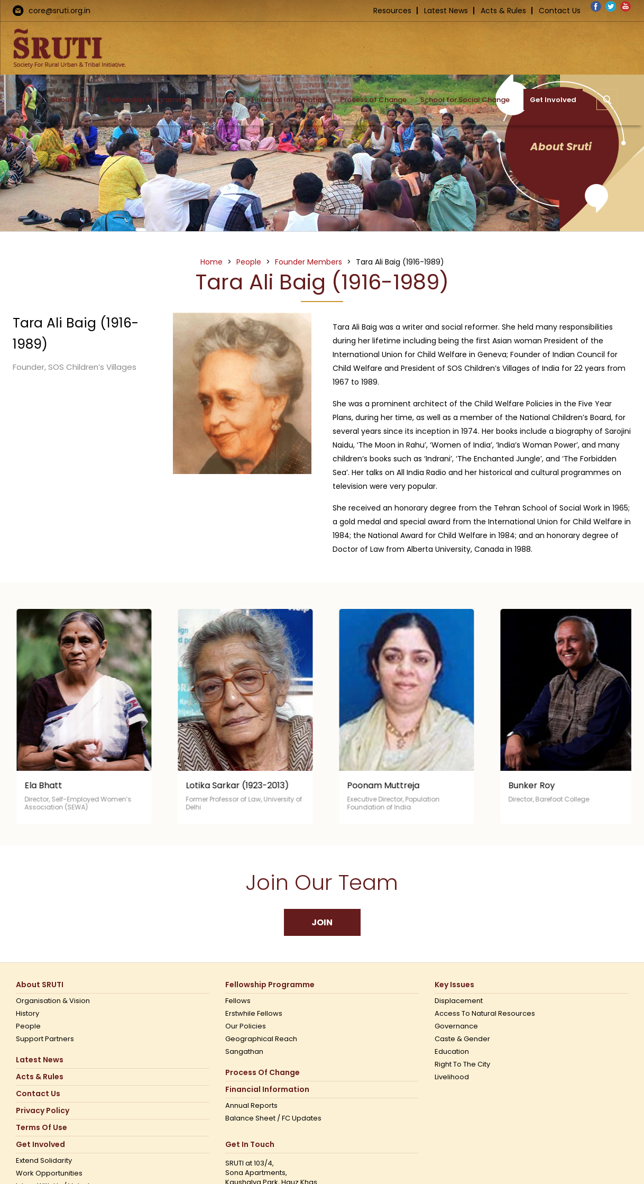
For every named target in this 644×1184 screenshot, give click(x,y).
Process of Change (262, 1073)
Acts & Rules (503, 10)
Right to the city (462, 1064)
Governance (456, 1026)
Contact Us (560, 10)
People (28, 1026)
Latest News (446, 10)
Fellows (238, 1001)
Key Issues (454, 985)
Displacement (459, 1001)
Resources (392, 10)
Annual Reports (251, 1105)
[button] (607, 99)
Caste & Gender (462, 1039)
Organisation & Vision (53, 1001)
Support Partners (45, 1039)
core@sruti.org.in (59, 10)
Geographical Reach (261, 1039)
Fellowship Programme (270, 985)
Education (452, 1052)
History (27, 1013)
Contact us (38, 1094)
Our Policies (245, 1026)
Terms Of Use (41, 1128)
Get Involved (40, 1145)
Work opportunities (49, 1173)
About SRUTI (39, 985)
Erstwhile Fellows (253, 1013)
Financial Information (267, 1090)
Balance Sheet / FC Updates (273, 1118)
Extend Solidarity (44, 1160)
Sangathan (244, 1052)
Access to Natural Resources (485, 1013)
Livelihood (452, 1077)
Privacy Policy (42, 1111)
